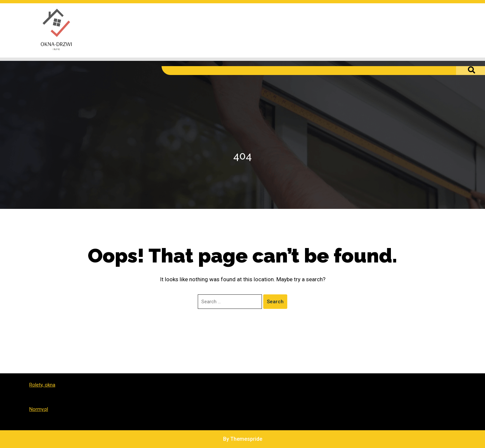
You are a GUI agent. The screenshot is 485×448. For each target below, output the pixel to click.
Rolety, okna (42, 385)
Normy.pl (38, 409)
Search (275, 302)
